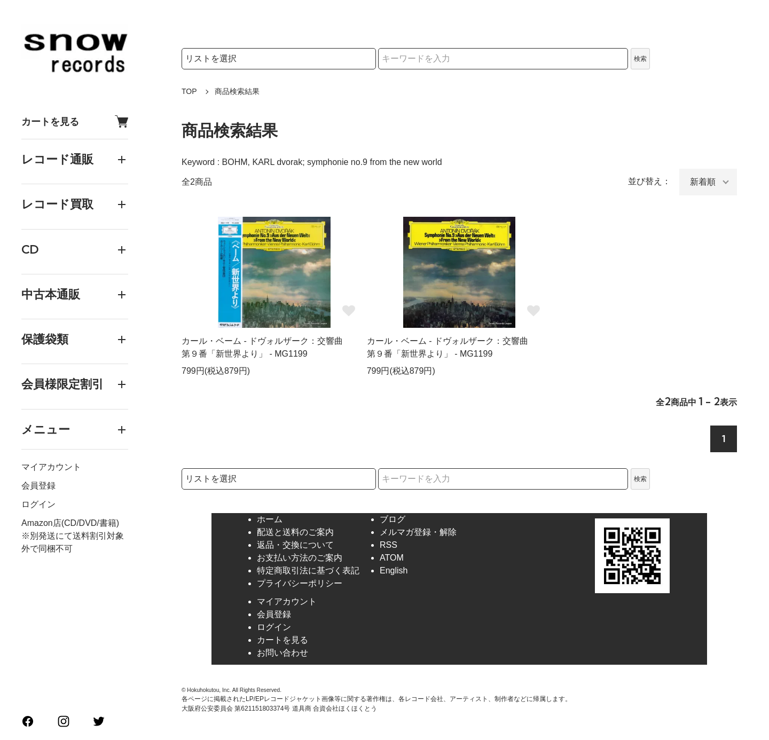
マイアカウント (51, 466)
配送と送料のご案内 (295, 532)
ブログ (392, 519)
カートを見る (74, 121)
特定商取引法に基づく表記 (308, 570)
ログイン (38, 504)
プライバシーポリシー (299, 583)
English (393, 570)
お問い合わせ (282, 652)
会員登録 (38, 485)
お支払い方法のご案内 (299, 557)
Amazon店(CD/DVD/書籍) (70, 523)
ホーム (270, 519)
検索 (640, 58)
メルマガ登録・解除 (418, 532)
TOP (189, 91)
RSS (388, 544)
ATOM (392, 557)
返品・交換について (295, 544)
